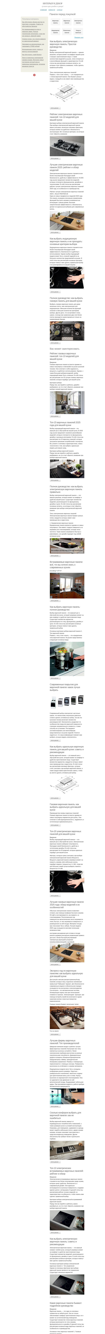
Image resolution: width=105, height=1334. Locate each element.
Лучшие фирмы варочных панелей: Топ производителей (64, 1042)
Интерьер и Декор (52, 3)
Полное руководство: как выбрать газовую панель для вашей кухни (66, 299)
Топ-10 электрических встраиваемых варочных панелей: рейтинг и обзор (66, 1171)
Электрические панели (78, 22)
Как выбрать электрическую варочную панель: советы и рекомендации (63, 1241)
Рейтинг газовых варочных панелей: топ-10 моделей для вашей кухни (64, 356)
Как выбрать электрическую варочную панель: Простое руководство (63, 44)
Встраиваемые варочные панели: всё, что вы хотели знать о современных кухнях (66, 565)
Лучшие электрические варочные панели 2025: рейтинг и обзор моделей (66, 167)
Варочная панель (55, 22)
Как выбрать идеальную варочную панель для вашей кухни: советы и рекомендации (67, 749)
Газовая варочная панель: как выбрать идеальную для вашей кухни (65, 807)
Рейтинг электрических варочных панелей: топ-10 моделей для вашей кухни (66, 117)
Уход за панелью (78, 31)
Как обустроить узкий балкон (32, 54)
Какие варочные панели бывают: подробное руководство (66, 1304)
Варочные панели (67, 22)
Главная (43, 10)
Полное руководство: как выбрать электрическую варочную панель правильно (66, 489)
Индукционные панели (55, 31)
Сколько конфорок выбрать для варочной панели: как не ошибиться (65, 1115)
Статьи (59, 10)
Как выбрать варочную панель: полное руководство (65, 608)
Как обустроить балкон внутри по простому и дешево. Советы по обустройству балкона (33, 24)
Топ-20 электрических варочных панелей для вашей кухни (65, 832)
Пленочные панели (67, 31)
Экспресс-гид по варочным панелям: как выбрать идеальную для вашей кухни (66, 973)
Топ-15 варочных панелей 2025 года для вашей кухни (65, 424)
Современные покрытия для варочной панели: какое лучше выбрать (65, 687)
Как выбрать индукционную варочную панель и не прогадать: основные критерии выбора (66, 241)
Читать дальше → (55, 108)
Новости (51, 10)
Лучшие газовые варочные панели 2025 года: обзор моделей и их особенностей (67, 905)
